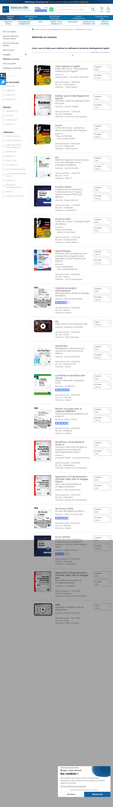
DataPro (11, 151)
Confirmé (11, 120)
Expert (10, 124)
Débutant (11, 111)
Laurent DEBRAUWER (64, 267)
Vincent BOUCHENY (72, 490)
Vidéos (10, 95)
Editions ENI (17, 9)
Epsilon (10, 156)
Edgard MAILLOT (71, 200)
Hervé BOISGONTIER (81, 458)
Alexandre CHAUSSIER (73, 327)
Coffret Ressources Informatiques (14, 146)
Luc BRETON (69, 386)
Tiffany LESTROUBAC (63, 136)
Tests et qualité (9, 63)
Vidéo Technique (15, 196)
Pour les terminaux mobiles (11, 44)
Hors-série (11, 165)
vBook (9, 191)
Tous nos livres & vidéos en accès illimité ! (56, 2)
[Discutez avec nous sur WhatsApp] (51, 9)
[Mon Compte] (108, 9)
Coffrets (10, 90)
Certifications (13, 136)
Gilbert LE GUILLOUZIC (66, 232)
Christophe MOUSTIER (79, 77)
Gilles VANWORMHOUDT (67, 269)
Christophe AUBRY (63, 458)
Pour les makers (9, 31)
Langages (7, 54)
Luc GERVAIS (69, 586)
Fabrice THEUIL (70, 419)
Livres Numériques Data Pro (16, 174)
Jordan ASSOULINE (72, 356)
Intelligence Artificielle (12, 68)
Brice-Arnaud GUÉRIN (66, 138)
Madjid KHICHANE (72, 613)
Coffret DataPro (13, 140)
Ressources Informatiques (13, 186)
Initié (10, 115)
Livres (10, 86)
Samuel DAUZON (71, 168)
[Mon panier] (101, 9)
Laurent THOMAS (71, 106)
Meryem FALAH (61, 77)
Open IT (10, 180)
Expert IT (11, 160)
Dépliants (11, 99)
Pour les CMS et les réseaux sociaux (11, 37)
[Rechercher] (93, 9)
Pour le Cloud (8, 50)
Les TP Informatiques (16, 169)
